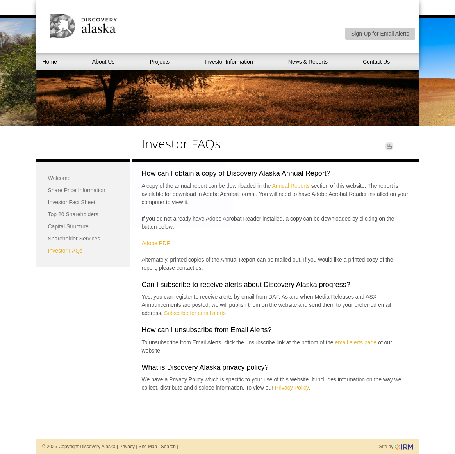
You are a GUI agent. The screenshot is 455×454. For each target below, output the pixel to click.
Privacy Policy (292, 388)
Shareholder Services (74, 238)
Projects (160, 62)
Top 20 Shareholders (73, 214)
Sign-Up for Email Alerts (380, 33)
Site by (396, 446)
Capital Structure (68, 226)
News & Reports (308, 62)
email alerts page (355, 342)
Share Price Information (76, 190)
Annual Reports (291, 186)
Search (168, 446)
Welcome (59, 178)
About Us (103, 62)
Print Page (389, 146)
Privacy (127, 446)
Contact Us (376, 62)
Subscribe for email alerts (195, 313)
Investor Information (229, 62)
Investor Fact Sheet (71, 202)
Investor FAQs (65, 250)
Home (50, 62)
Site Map (148, 446)
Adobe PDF (156, 243)
